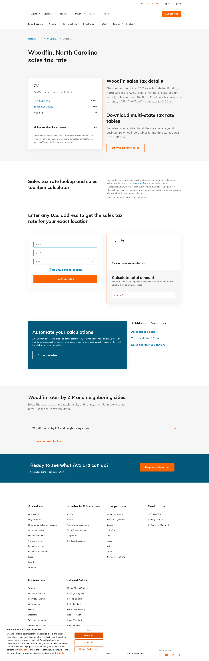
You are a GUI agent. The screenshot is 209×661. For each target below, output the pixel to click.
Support (166, 3)
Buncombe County (44, 107)
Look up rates (65, 279)
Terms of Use (24, 649)
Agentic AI (36, 13)
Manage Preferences (88, 649)
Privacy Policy (61, 653)
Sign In (177, 3)
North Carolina (42, 101)
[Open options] (93, 261)
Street (38, 244)
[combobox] (65, 261)
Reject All (88, 642)
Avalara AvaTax (139, 183)
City (37, 253)
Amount (118, 295)
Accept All (88, 635)
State (38, 261)
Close (89, 630)
